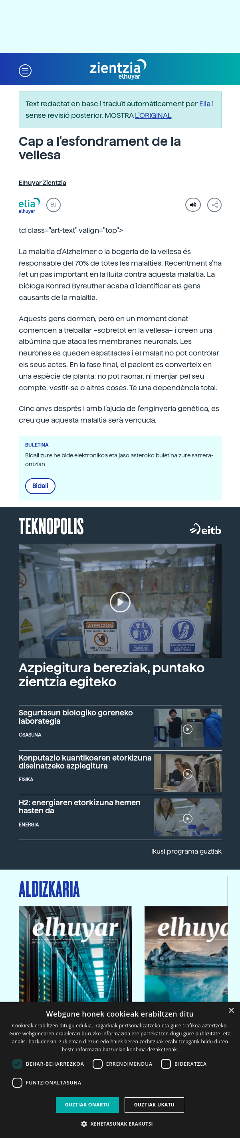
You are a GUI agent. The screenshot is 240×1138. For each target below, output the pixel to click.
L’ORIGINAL (153, 115)
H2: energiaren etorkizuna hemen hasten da (80, 806)
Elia (204, 103)
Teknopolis (51, 525)
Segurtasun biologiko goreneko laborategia (76, 716)
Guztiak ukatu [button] (154, 1104)
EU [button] (53, 205)
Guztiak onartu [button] (87, 1104)
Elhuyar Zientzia (42, 183)
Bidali (40, 486)
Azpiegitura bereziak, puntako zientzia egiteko (111, 674)
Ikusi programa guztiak (186, 851)
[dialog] (120, 1070)
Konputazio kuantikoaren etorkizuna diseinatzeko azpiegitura (85, 761)
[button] (25, 70)
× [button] (231, 1011)
